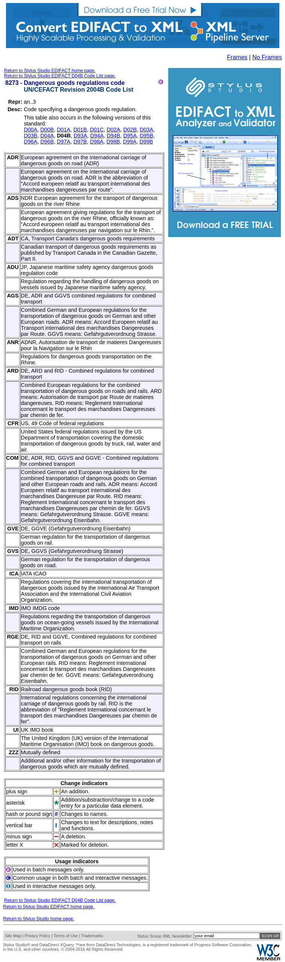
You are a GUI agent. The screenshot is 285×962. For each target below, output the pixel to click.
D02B (130, 130)
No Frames (267, 57)
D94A (97, 136)
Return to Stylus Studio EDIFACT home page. (49, 70)
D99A (129, 142)
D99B (146, 142)
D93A (80, 136)
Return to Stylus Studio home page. (38, 918)
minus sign (19, 837)
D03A (146, 130)
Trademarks (92, 935)
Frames (237, 57)
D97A (63, 142)
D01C (97, 130)
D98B (113, 142)
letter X (14, 845)
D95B (146, 136)
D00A (30, 130)
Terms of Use (66, 935)
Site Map (13, 935)
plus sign (16, 791)
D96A (30, 142)
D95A (130, 136)
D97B (80, 142)
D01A (63, 130)
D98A (96, 142)
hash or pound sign (29, 814)
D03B (30, 136)
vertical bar (19, 825)
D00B (47, 130)
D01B (80, 130)
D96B (47, 142)
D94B (113, 136)
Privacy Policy (37, 935)
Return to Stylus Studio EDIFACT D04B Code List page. (60, 76)
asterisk (15, 803)
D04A (47, 136)
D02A (113, 130)
